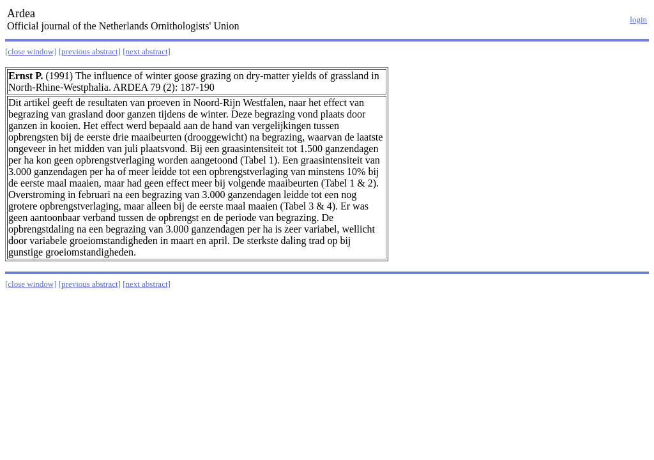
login (638, 19)
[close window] (31, 51)
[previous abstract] (90, 51)
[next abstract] (147, 51)
